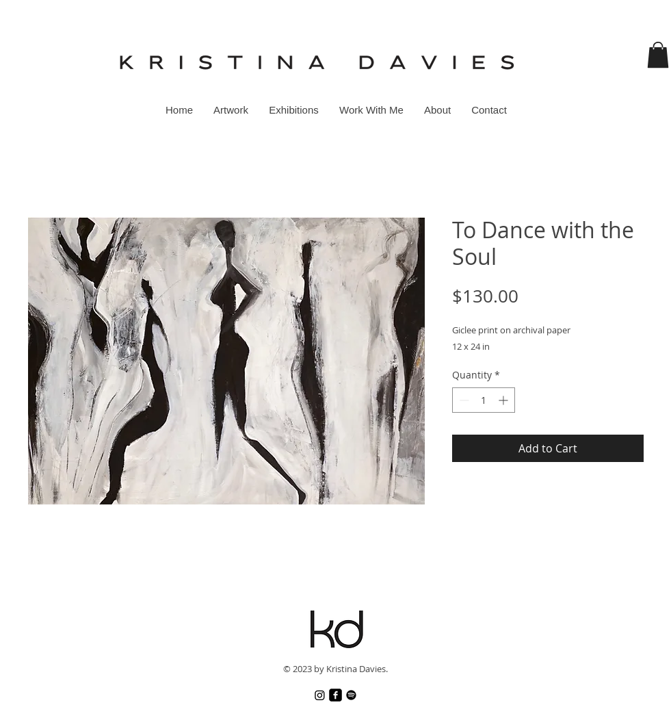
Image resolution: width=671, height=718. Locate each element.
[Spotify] (351, 695)
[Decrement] (462, 400)
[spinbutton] (483, 400)
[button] (658, 55)
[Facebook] (335, 695)
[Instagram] (319, 695)
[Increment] (504, 400)
